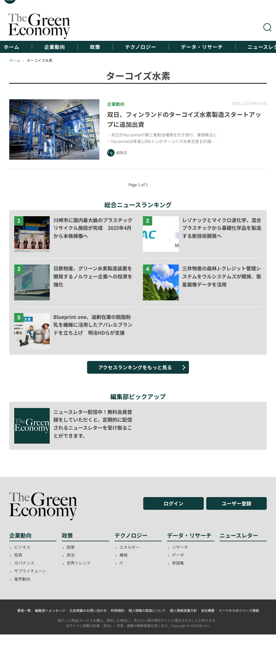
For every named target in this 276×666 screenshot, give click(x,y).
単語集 (178, 563)
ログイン (173, 503)
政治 (71, 555)
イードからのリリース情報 (239, 610)
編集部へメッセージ (50, 610)
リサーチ (180, 547)
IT (121, 563)
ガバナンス (24, 563)
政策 (95, 47)
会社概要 (208, 610)
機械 (123, 555)
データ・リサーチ (202, 47)
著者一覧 (24, 610)
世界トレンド (79, 563)
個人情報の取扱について (147, 610)
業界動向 (22, 579)
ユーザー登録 (236, 503)
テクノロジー (140, 47)
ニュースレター (239, 535)
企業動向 (54, 47)
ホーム (11, 47)
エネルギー (129, 547)
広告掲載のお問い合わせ (88, 610)
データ (178, 555)
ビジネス (22, 547)
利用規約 (117, 610)
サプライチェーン (30, 571)
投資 (18, 555)
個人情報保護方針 (183, 610)
